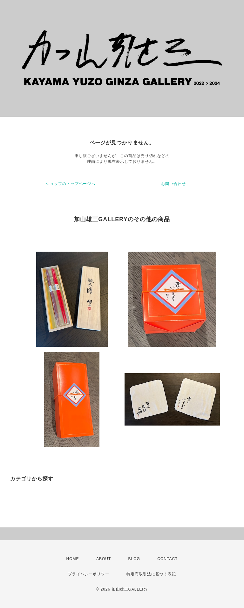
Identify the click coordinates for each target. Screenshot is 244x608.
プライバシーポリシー (88, 574)
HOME (72, 559)
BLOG (134, 559)
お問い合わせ (173, 184)
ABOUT (103, 559)
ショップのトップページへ (70, 184)
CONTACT (167, 559)
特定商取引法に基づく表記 (151, 574)
